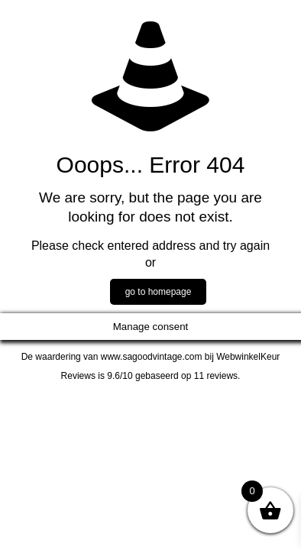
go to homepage (158, 291)
